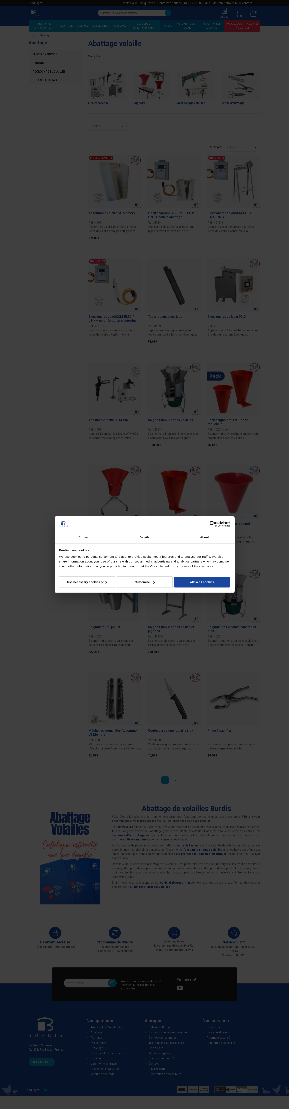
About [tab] (204, 537)
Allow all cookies (202, 582)
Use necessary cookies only (87, 582)
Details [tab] (145, 537)
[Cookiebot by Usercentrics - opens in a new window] (212, 524)
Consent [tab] (84, 537)
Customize (145, 582)
